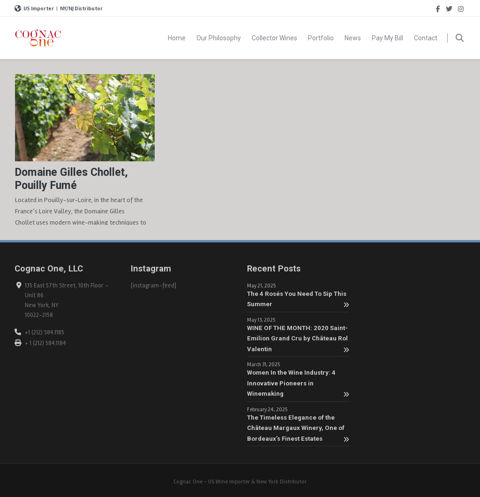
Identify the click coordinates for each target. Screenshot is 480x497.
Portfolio (321, 38)
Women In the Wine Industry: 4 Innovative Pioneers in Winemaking (298, 383)
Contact (425, 38)
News (353, 38)
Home (177, 38)
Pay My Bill (387, 38)
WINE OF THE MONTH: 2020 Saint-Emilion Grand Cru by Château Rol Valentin (298, 338)
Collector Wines (274, 38)
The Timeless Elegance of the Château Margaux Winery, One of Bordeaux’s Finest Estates (298, 428)
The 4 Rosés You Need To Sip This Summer (298, 299)
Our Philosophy (218, 38)
